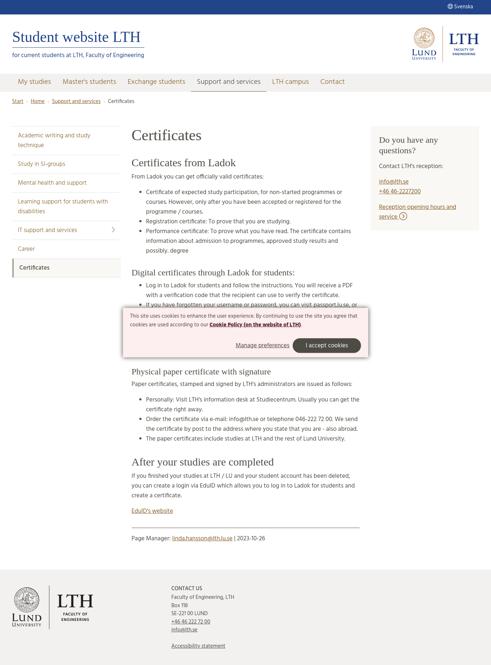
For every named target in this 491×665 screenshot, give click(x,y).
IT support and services (66, 230)
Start (18, 101)
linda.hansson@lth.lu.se (202, 539)
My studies (34, 82)
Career (26, 249)
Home (38, 101)
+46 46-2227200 (400, 192)
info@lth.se (394, 182)
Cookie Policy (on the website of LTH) (255, 325)
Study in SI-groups (41, 164)
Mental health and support (52, 183)
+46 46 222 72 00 (191, 622)
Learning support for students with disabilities (63, 206)
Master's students (89, 82)
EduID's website (152, 511)
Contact (333, 82)
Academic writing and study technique (54, 140)
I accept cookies (327, 345)
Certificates (35, 268)
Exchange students (156, 82)
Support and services (229, 82)
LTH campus (290, 82)
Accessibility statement (198, 646)
